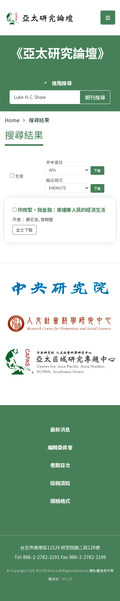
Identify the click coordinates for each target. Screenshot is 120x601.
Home (12, 120)
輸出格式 (54, 180)
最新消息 (60, 429)
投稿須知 (60, 483)
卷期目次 (60, 465)
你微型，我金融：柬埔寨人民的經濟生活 (61, 209)
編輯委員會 (60, 447)
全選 (19, 176)
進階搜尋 (62, 82)
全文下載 (24, 230)
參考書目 (54, 162)
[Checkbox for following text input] (12, 176)
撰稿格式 (60, 501)
